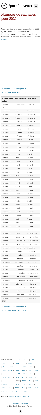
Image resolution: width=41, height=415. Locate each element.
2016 (17, 377)
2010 (11, 374)
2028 (18, 384)
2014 (4, 377)
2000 (18, 367)
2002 (31, 367)
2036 (36, 388)
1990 (26, 360)
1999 (11, 367)
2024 (30, 381)
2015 (10, 377)
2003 (4, 370)
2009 (5, 374)
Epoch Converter (19, 406)
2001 (25, 367)
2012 (25, 374)
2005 (17, 370)
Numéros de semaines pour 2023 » (15, 92)
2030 (31, 384)
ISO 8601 (4, 39)
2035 (30, 388)
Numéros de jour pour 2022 (20, 396)
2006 (23, 370)
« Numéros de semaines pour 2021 (15, 88)
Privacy (15, 404)
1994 (17, 363)
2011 (18, 374)
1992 (4, 363)
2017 (23, 377)
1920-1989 (17, 360)
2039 (18, 391)
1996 (30, 363)
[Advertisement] (20, 64)
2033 (17, 388)
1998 (5, 367)
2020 (5, 381)
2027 (11, 384)
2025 (37, 381)
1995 (23, 363)
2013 (31, 374)
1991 (33, 360)
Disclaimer (24, 404)
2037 (5, 391)
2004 (10, 370)
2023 (24, 381)
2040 (25, 391)
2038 (11, 391)
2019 (36, 377)
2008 (36, 370)
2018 (30, 377)
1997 (36, 363)
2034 (23, 388)
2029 (25, 384)
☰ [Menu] (36, 6)
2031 (4, 388)
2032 (10, 388)
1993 (10, 363)
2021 (11, 381)
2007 (30, 370)
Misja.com (30, 406)
